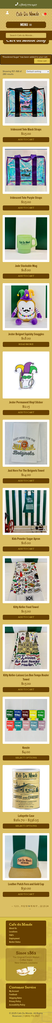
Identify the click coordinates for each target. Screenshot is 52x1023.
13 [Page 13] (26, 906)
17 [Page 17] (36, 906)
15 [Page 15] (31, 906)
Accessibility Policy (17, 1005)
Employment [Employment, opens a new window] (14, 938)
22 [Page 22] (41, 906)
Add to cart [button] (26, 139)
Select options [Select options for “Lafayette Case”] (26, 826)
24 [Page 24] (47, 906)
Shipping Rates (15, 998)
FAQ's (11, 935)
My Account (14, 991)
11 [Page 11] (21, 906)
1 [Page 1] (14, 906)
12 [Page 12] (24, 906)
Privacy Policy (15, 1001)
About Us (13, 928)
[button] (26, 25)
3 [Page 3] (17, 906)
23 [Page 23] (44, 906)
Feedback (13, 994)
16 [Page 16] (34, 906)
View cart (42, 61)
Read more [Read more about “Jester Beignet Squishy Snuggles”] (26, 344)
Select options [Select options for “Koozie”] (26, 758)
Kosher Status (15, 942)
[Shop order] (38, 71)
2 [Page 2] (16, 906)
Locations (13, 931)
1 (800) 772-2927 (28, 4)
